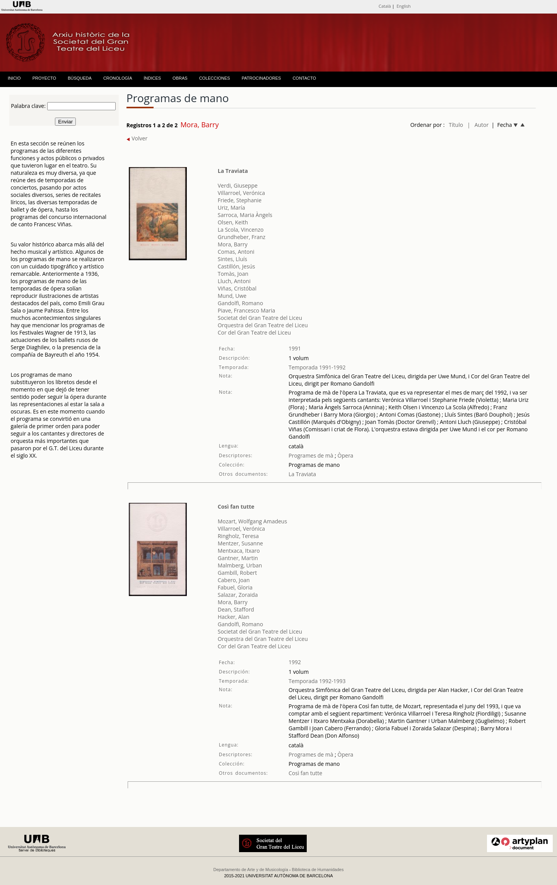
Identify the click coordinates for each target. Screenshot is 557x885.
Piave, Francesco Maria (246, 310)
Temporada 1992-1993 (317, 681)
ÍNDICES (152, 78)
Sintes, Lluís (232, 259)
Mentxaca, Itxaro (239, 550)
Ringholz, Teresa (238, 536)
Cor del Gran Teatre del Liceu (254, 332)
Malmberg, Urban (240, 565)
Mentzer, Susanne (240, 543)
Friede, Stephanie (239, 200)
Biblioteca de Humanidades (318, 869)
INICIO (14, 78)
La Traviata (233, 170)
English (403, 6)
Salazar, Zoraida (238, 594)
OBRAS (180, 78)
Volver (137, 138)
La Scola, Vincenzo (241, 229)
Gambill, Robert (237, 572)
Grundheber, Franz (241, 237)
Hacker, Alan (233, 616)
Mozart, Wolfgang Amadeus (252, 521)
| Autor (478, 124)
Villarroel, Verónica (241, 192)
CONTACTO (304, 78)
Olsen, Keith (233, 222)
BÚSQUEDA (80, 78)
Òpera (344, 455)
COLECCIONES (214, 78)
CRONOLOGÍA (117, 78)
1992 (295, 662)
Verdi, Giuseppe (238, 185)
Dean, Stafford (236, 609)
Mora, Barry (233, 244)
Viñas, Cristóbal (237, 288)
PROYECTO (44, 78)
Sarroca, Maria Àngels (245, 215)
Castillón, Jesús (236, 266)
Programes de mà (311, 455)
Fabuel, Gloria (235, 587)
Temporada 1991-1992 (317, 367)
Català (385, 6)
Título (456, 124)
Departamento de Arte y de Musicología (251, 869)
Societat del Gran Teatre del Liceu (260, 317)
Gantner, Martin (238, 558)
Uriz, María (231, 207)
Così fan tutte (236, 506)
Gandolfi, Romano (240, 303)
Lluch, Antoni (234, 281)
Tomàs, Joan (233, 273)
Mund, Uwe (232, 295)
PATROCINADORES (261, 78)
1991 (295, 348)
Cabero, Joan (234, 580)
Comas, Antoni (236, 251)
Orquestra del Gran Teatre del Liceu (263, 325)
